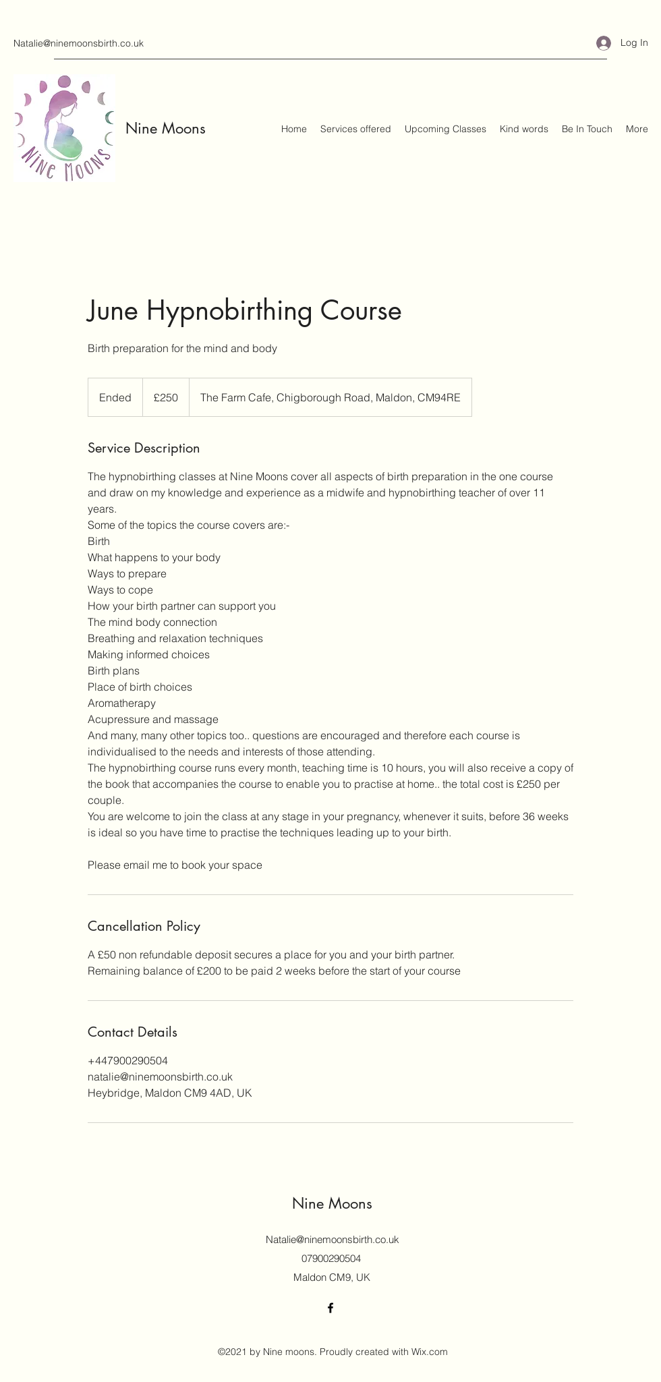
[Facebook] (330, 1308)
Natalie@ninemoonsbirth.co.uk (78, 43)
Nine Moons (165, 128)
